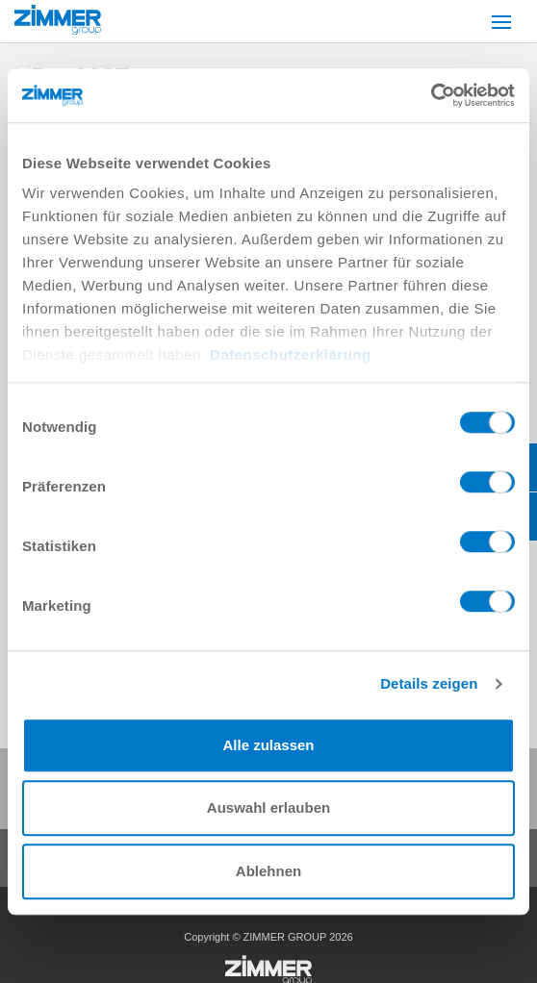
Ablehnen (268, 871)
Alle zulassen (268, 745)
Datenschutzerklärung (290, 354)
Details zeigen (428, 683)
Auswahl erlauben (268, 807)
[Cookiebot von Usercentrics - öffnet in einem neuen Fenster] (430, 95)
